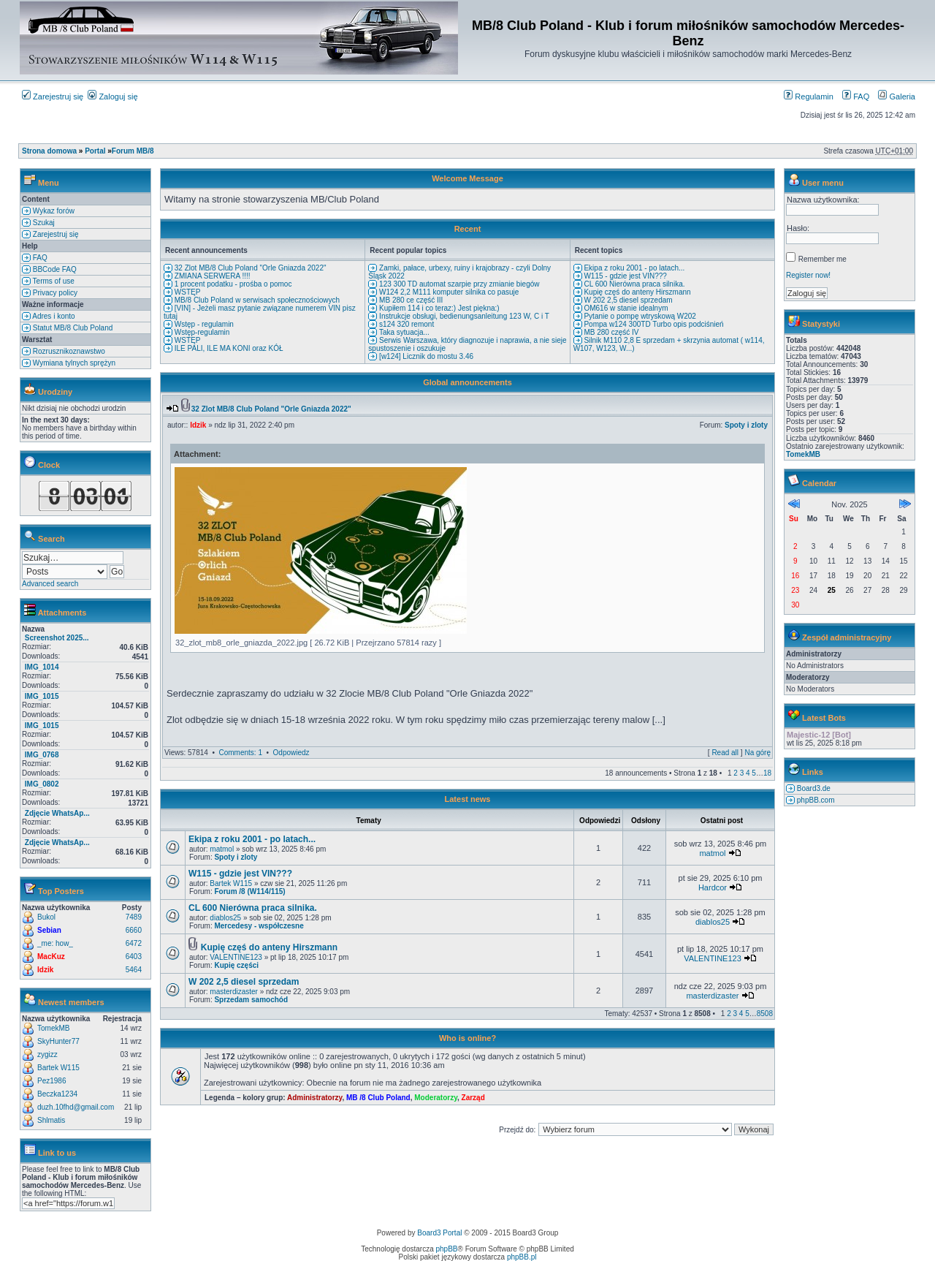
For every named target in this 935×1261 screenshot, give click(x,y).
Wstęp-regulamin (200, 332)
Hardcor (712, 887)
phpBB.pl (522, 1257)
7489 (134, 917)
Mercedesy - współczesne (258, 926)
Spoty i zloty (746, 425)
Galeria (896, 96)
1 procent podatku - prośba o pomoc (231, 284)
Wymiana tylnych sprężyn (73, 363)
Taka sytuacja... (403, 332)
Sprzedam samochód (251, 1000)
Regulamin (808, 96)
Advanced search (50, 584)
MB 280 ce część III (410, 300)
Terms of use (53, 281)
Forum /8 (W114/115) (249, 891)
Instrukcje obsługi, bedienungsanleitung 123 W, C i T (463, 316)
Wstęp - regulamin (203, 324)
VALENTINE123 (236, 957)
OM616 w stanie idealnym (625, 308)
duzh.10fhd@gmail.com (75, 1107)
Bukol (46, 917)
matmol (222, 849)
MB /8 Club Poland (378, 1098)
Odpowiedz (291, 753)
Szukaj (43, 223)
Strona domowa (49, 151)
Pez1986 (51, 1081)
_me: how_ (55, 943)
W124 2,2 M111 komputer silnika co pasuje (448, 292)
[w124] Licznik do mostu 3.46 (425, 356)
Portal (95, 151)
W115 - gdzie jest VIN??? (624, 276)
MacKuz (51, 957)
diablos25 (225, 918)
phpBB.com (814, 800)
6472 (134, 943)
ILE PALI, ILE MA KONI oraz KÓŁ (227, 348)
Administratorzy (314, 1098)
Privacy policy (54, 293)
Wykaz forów (53, 211)
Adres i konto (53, 316)
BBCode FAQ (54, 269)
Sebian (49, 930)
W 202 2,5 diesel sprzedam (627, 300)
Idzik (45, 970)
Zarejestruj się (52, 96)
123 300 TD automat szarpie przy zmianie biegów (458, 284)
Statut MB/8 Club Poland (71, 328)
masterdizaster (234, 992)
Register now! (808, 275)
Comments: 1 (240, 753)
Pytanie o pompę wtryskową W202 (639, 316)
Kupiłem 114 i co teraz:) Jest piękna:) (438, 308)
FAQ (855, 96)
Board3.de (813, 788)
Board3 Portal (439, 1233)
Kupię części (236, 965)
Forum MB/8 (133, 151)
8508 (765, 1014)
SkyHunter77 (58, 1041)
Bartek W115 (58, 1068)
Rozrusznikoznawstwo (68, 351)
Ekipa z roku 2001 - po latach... (633, 268)
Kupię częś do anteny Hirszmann (636, 292)
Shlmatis (51, 1120)
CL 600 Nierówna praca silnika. (633, 284)
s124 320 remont (405, 324)
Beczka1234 (57, 1094)
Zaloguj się (112, 96)
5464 (134, 970)
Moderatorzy (435, 1098)
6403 (134, 957)
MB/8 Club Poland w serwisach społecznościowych (256, 300)
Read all (725, 753)
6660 (134, 930)
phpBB (447, 1249)
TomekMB (53, 1028)
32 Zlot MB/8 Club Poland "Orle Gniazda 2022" (249, 268)
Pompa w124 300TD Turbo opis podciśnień (653, 324)
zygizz (47, 1054)
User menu (823, 182)
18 (767, 773)
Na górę (757, 753)
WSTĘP (186, 292)
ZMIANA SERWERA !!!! (211, 276)
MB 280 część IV (610, 332)
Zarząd (473, 1098)
